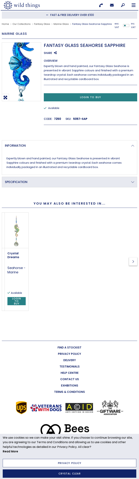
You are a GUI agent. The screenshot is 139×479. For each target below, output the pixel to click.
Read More (10, 451)
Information (15, 145)
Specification (16, 182)
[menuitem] (69, 347)
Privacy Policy (69, 463)
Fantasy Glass (42, 24)
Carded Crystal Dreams (22, 282)
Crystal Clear (69, 473)
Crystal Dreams (62, 282)
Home (5, 24)
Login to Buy (90, 97)
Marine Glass (61, 24)
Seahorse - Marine (66, 289)
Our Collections (21, 24)
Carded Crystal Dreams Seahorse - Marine (20, 293)
